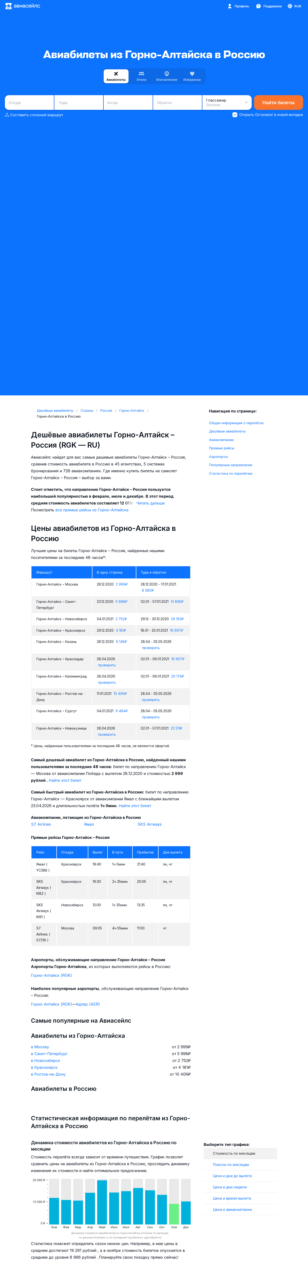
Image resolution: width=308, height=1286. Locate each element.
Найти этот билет (65, 780)
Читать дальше (150, 503)
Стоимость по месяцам (234, 1153)
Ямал (89, 824)
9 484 (122, 711)
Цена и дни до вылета (232, 1175)
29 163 (177, 619)
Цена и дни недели (230, 1187)
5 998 (122, 601)
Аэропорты (218, 456)
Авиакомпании (221, 440)
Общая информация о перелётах (236, 423)
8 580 (148, 590)
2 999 (122, 584)
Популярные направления (230, 465)
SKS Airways (150, 824)
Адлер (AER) (88, 1004)
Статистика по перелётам (230, 473)
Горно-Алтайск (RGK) (51, 975)
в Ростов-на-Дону (48, 1074)
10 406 (120, 693)
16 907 (178, 659)
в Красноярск (44, 1067)
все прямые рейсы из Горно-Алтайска (92, 509)
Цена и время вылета (232, 1198)
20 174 (177, 676)
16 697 (176, 630)
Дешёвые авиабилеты (227, 431)
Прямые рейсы (221, 448)
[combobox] (29, 102)
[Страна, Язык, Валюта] (294, 6)
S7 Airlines (41, 824)
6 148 (121, 641)
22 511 (176, 728)
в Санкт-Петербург (49, 1053)
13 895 (177, 601)
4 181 (121, 630)
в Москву (40, 1046)
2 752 (121, 619)
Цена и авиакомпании (232, 1209)
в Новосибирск (45, 1060)
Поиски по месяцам (231, 1164)
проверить (151, 648)
